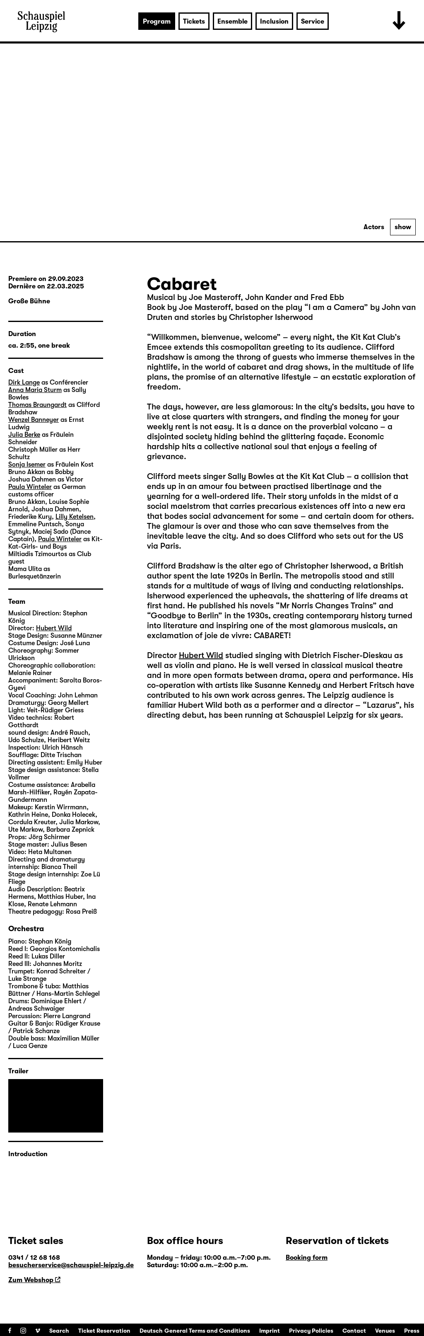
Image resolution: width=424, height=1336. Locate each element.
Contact (354, 1330)
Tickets (194, 21)
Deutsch (151, 1330)
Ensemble (232, 21)
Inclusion (274, 21)
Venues (385, 1330)
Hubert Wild (201, 655)
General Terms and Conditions (207, 1330)
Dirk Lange (24, 382)
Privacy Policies (311, 1330)
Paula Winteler (30, 487)
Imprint (269, 1330)
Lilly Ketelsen (74, 516)
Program (157, 21)
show (403, 227)
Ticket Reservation (104, 1330)
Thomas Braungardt (37, 405)
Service (312, 21)
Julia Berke (24, 434)
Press (411, 1330)
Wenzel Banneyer (33, 420)
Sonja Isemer (27, 464)
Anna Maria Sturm (35, 390)
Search (59, 1330)
